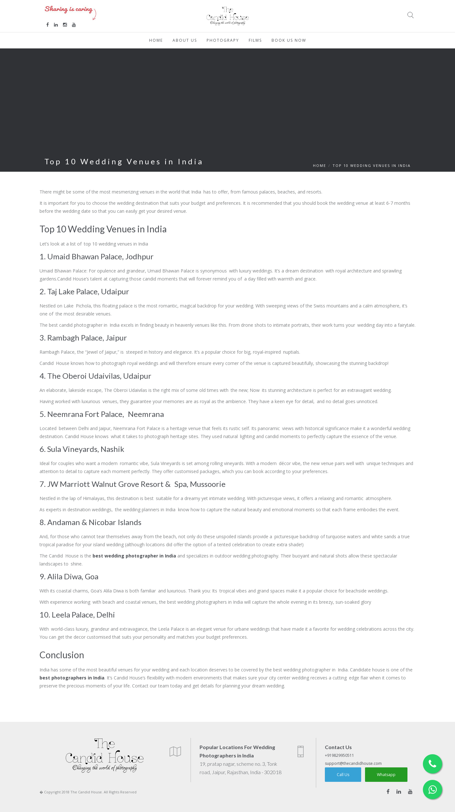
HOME (319, 165)
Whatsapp (386, 774)
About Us (185, 40)
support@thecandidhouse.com (353, 763)
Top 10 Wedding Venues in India (372, 165)
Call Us (343, 774)
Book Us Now (289, 40)
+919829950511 (339, 755)
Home (156, 40)
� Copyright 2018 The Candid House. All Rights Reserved (88, 792)
